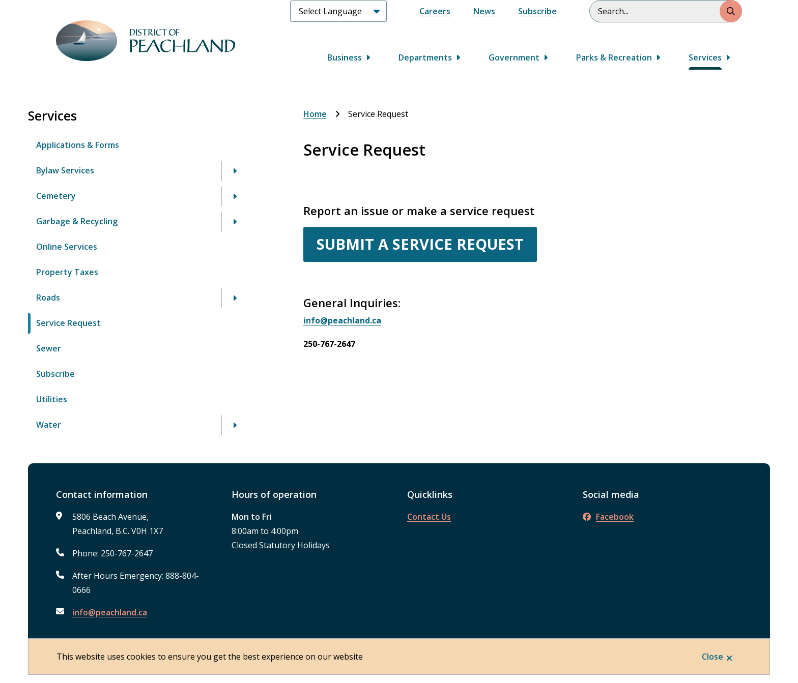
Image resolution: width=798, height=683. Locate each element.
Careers (434, 11)
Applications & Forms (77, 145)
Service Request (68, 323)
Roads (48, 297)
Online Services (66, 246)
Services (705, 57)
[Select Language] (338, 11)
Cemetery (56, 195)
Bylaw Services (65, 170)
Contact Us (429, 516)
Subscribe (537, 11)
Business (344, 57)
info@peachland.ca (109, 612)
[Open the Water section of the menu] (234, 425)
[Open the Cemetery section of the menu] (234, 196)
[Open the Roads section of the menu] (234, 298)
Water (48, 424)
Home (315, 114)
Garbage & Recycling (77, 221)
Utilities (51, 399)
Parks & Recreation (614, 57)
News (484, 11)
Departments (425, 57)
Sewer (48, 348)
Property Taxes (67, 272)
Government (514, 57)
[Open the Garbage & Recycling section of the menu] (234, 221)
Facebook (608, 516)
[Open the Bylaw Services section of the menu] (234, 171)
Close (712, 656)
